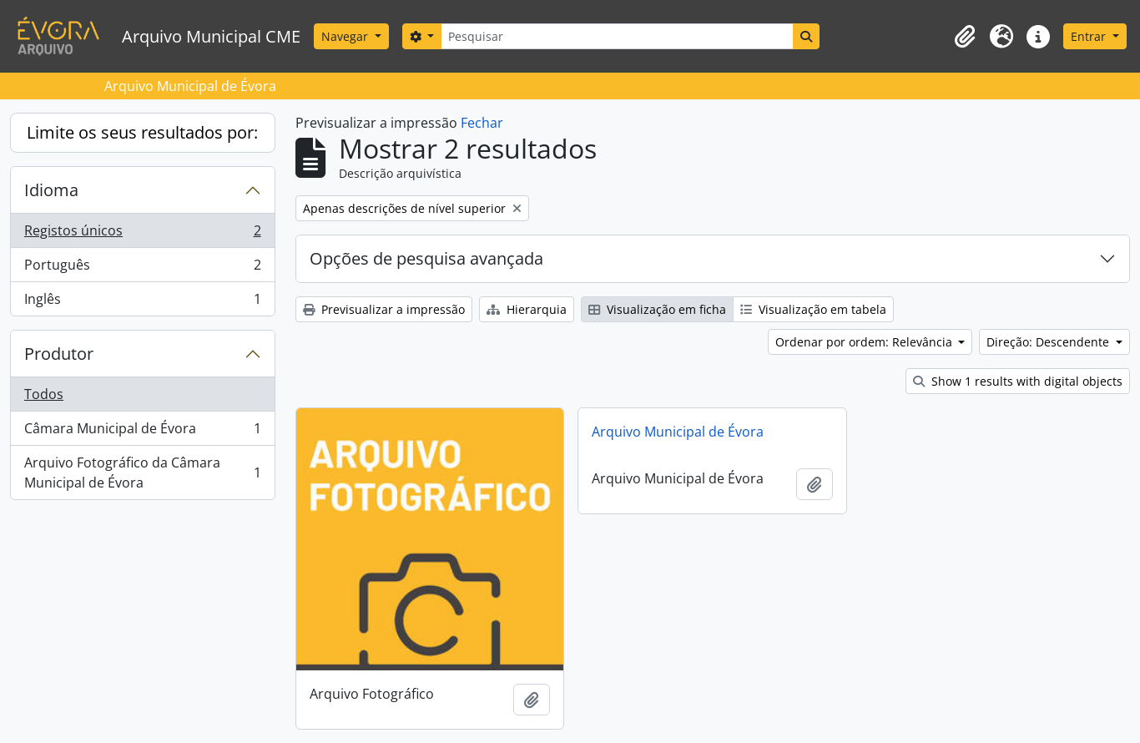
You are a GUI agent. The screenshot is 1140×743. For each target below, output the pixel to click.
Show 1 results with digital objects (1017, 381)
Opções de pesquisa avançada (426, 258)
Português (142, 268)
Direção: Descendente (1049, 342)
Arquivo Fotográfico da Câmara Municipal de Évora (142, 472)
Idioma (51, 190)
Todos (43, 394)
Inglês (142, 302)
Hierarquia (527, 309)
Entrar (1090, 36)
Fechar (482, 123)
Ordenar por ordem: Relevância (865, 342)
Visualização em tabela (813, 309)
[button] (964, 36)
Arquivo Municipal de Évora (678, 431)
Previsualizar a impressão (384, 309)
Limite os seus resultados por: (142, 132)
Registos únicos (142, 234)
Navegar (346, 36)
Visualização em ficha (657, 309)
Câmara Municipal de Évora (142, 432)
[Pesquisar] (617, 36)
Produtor (58, 353)
